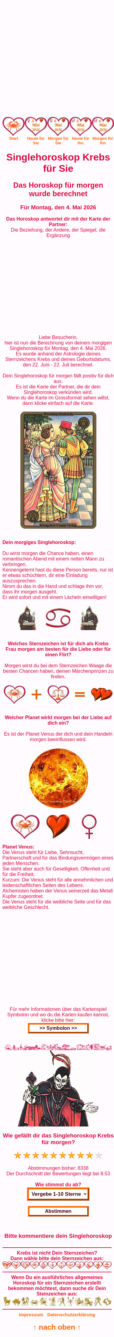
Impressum (31, 1314)
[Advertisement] (57, 59)
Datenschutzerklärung (71, 1314)
